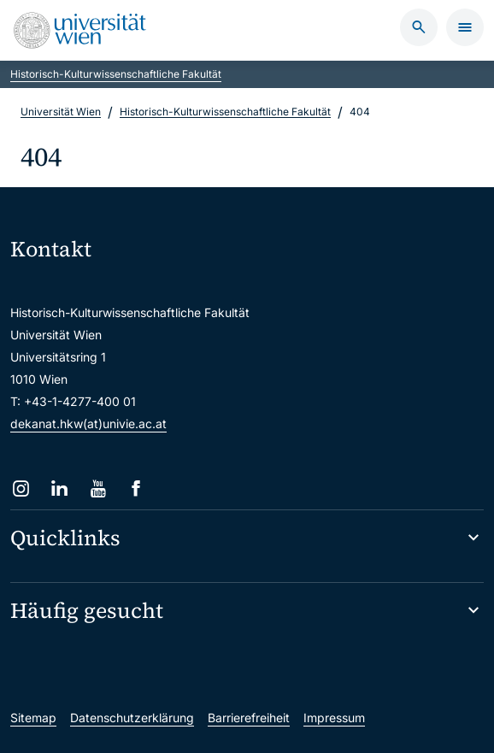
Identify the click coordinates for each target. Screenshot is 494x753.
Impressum (334, 717)
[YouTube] (97, 488)
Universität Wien (61, 111)
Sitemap (33, 717)
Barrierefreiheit (249, 717)
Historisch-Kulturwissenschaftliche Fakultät (115, 74)
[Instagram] (20, 488)
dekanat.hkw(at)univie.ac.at (88, 423)
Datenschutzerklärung (132, 717)
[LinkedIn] (59, 488)
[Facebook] (136, 488)
